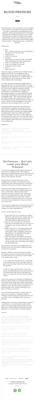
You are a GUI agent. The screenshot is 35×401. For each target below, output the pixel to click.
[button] (2, 3)
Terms (17, 385)
